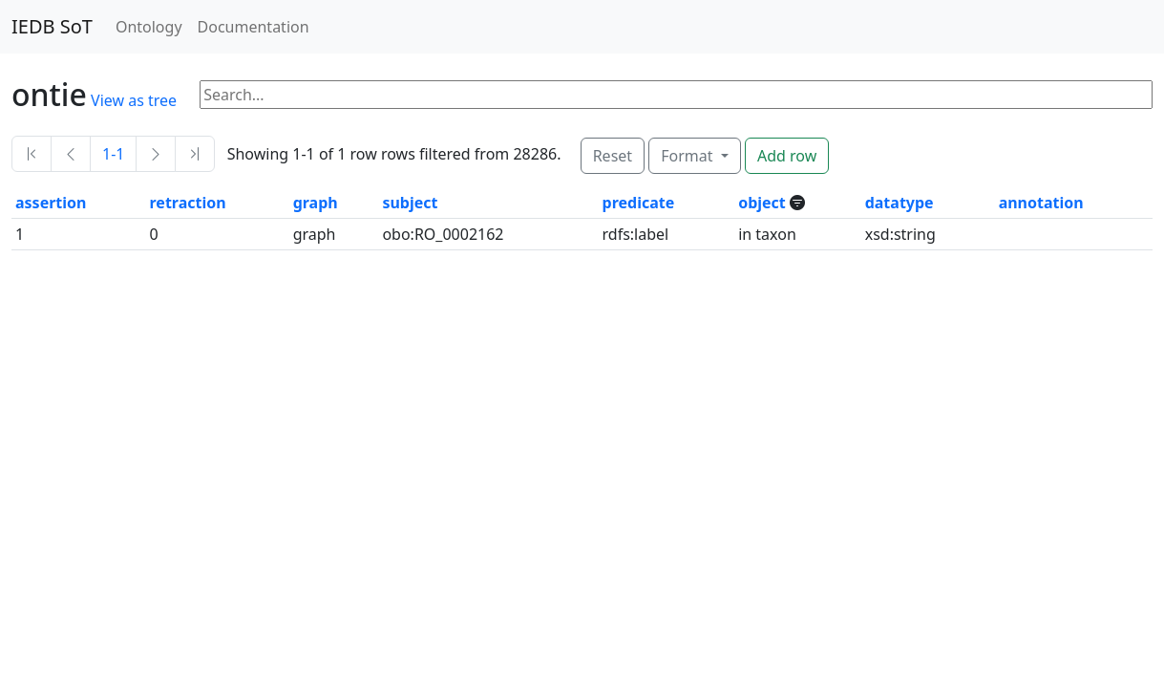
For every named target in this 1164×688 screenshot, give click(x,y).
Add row (786, 155)
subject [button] (409, 202)
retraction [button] (188, 202)
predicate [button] (639, 202)
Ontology (149, 26)
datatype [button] (899, 202)
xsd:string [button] (900, 234)
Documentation (253, 26)
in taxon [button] (767, 234)
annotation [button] (1041, 202)
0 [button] (154, 234)
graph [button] (315, 202)
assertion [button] (50, 202)
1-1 (113, 153)
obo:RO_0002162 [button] (442, 234)
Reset (612, 155)
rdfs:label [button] (636, 234)
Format (688, 155)
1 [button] (19, 234)
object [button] (764, 202)
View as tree (134, 100)
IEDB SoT (52, 26)
